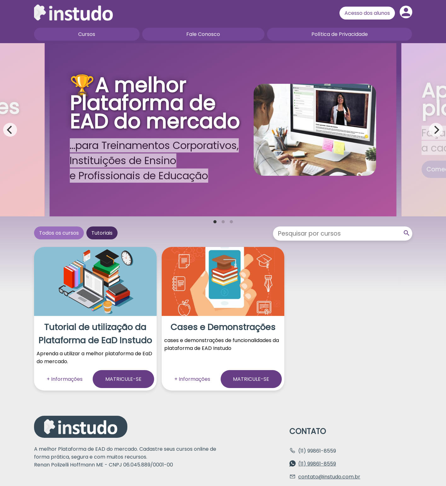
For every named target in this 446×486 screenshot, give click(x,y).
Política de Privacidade (339, 34)
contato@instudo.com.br (329, 476)
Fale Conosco (203, 34)
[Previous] (10, 130)
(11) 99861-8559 (317, 463)
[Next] (436, 130)
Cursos (86, 34)
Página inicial (73, 13)
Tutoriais (102, 233)
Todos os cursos (59, 233)
